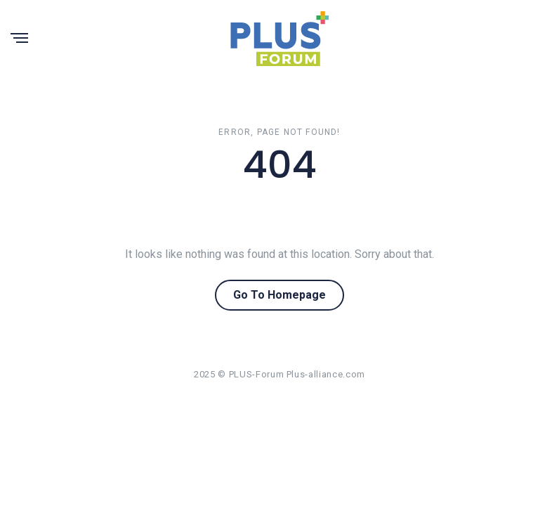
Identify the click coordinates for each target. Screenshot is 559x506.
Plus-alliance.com (326, 374)
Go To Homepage (279, 294)
